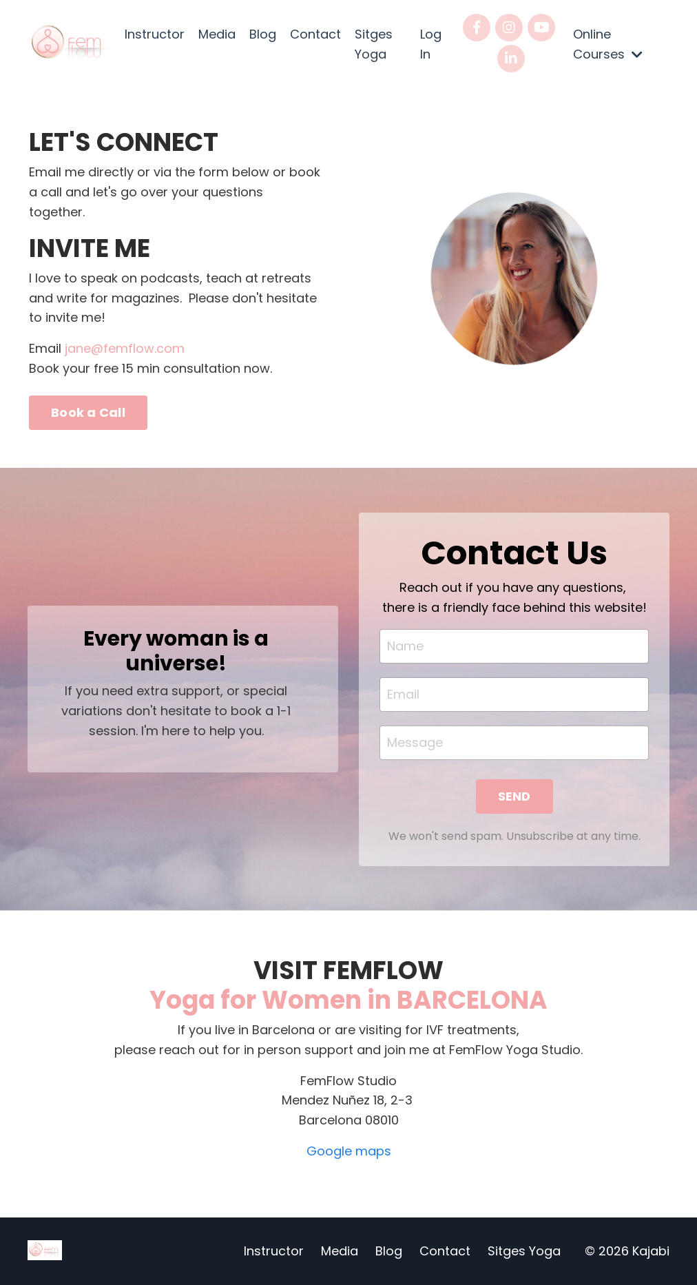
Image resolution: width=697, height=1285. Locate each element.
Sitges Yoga (374, 44)
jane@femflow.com (125, 348)
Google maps (348, 1151)
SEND (514, 796)
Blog (262, 34)
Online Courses (608, 44)
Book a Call (88, 412)
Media (217, 34)
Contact (315, 34)
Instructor (155, 34)
